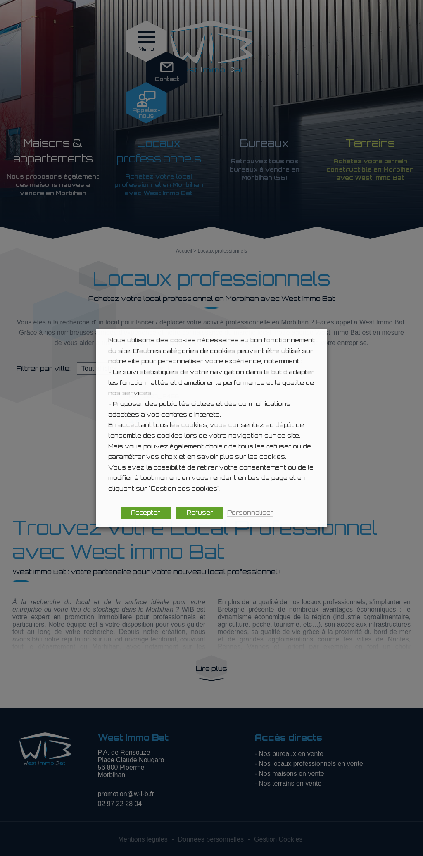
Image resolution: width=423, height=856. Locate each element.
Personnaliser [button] (250, 512)
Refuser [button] (200, 512)
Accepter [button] (145, 512)
